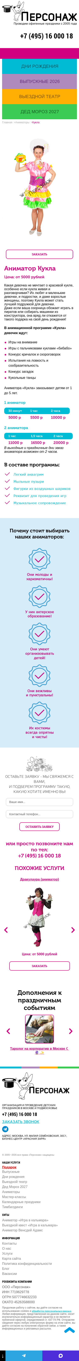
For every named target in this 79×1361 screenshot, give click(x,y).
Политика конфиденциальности (27, 1263)
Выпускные (11, 1171)
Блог (5, 1268)
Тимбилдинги (12, 1207)
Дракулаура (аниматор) (39, 879)
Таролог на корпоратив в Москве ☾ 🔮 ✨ (39, 1050)
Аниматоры (11, 1192)
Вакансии (9, 1274)
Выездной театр (14, 1182)
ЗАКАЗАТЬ (39, 254)
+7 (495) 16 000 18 (46, 35)
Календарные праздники (21, 1202)
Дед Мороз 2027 (15, 1187)
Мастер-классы (14, 1197)
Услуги (7, 1253)
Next (73, 930)
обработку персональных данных (51, 1310)
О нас (6, 1248)
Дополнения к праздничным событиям (39, 1000)
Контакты (9, 1243)
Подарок (9, 1167)
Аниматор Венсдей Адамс (22, 1230)
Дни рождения (13, 1177)
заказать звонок (20, 1121)
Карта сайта (11, 1258)
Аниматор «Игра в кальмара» (25, 1220)
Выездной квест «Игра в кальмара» (30, 1225)
